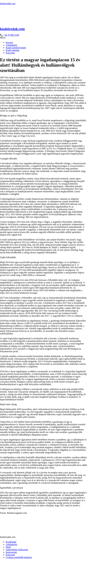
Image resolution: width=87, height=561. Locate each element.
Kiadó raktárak (12, 50)
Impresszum (11, 552)
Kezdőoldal (11, 542)
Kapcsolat (10, 53)
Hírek (8, 547)
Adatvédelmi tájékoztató (17, 549)
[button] (43, 37)
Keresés (9, 42)
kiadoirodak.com (7, 3)
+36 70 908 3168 (11, 35)
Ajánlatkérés (11, 45)
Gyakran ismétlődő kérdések (19, 557)
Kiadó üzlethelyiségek (16, 47)
